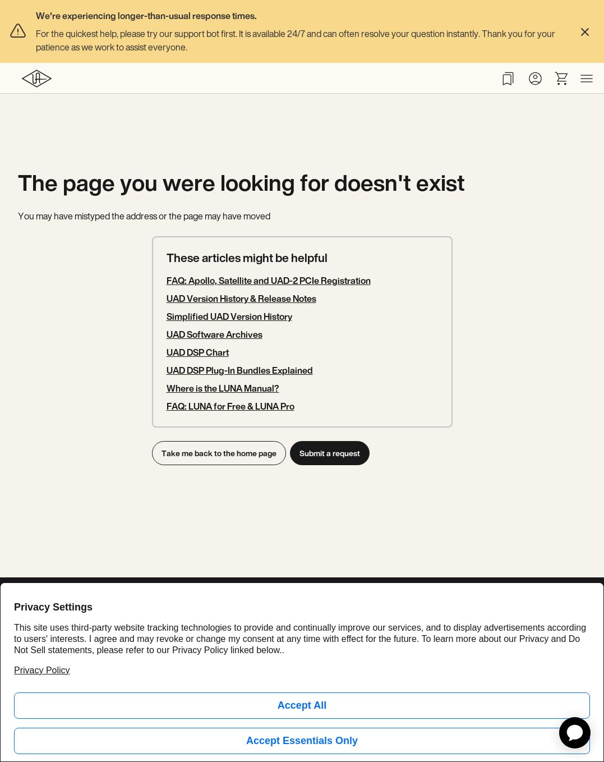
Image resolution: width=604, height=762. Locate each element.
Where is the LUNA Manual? (223, 388)
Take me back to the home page (219, 453)
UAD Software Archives (214, 334)
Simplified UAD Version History (229, 316)
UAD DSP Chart (198, 352)
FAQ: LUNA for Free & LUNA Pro (230, 406)
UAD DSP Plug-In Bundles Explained (240, 370)
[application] (575, 733)
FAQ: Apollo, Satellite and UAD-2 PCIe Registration (269, 280)
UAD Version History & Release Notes (241, 298)
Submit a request (332, 453)
